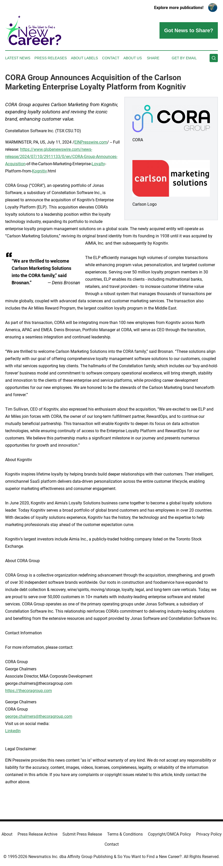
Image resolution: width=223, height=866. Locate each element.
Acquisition (15, 163)
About (7, 834)
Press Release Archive (37, 834)
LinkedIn (13, 730)
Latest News (17, 58)
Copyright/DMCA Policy (169, 834)
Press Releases (51, 58)
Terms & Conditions (125, 834)
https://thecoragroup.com (28, 690)
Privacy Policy (209, 834)
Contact (111, 58)
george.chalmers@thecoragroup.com (38, 716)
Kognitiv (39, 171)
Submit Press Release (82, 834)
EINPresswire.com (90, 142)
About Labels (84, 58)
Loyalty (98, 163)
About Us (132, 58)
